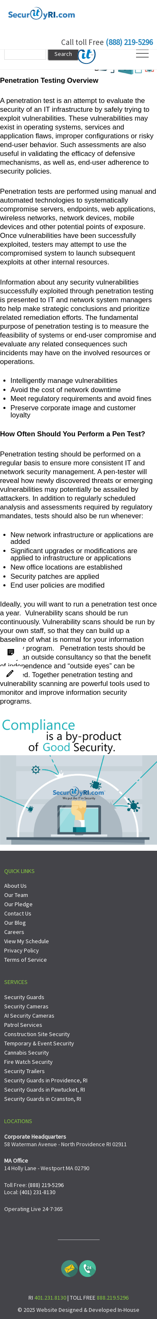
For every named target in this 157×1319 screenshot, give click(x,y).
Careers (14, 932)
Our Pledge (18, 904)
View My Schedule (26, 941)
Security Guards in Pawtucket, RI (44, 1089)
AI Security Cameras (29, 1015)
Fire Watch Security (28, 1062)
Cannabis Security (26, 1052)
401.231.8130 (50, 1297)
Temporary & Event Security (39, 1043)
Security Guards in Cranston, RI (42, 1099)
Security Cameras (26, 1006)
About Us (15, 885)
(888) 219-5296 (129, 42)
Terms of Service (25, 959)
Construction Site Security (37, 1034)
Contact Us (17, 913)
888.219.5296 (113, 1297)
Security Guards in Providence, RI (46, 1080)
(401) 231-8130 (37, 1192)
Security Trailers (24, 1071)
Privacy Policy (21, 950)
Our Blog (15, 922)
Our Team (16, 895)
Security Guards (24, 997)
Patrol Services (23, 1025)
